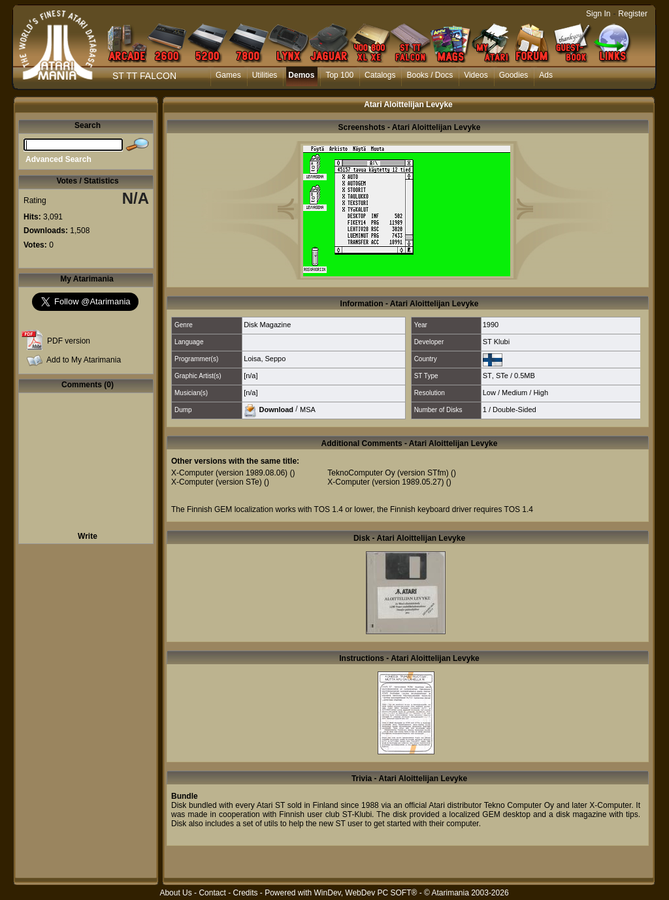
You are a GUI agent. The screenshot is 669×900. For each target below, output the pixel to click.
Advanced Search (58, 159)
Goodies (514, 75)
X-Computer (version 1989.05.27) (385, 482)
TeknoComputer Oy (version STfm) (387, 472)
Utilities (265, 75)
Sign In (598, 13)
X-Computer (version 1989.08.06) (229, 472)
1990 (490, 325)
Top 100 (339, 75)
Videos (475, 75)
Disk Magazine (267, 325)
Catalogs (380, 75)
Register (632, 13)
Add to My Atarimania (83, 359)
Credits (245, 892)
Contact (212, 892)
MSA (308, 409)
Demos (301, 75)
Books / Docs (429, 75)
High (540, 392)
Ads (546, 75)
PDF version (68, 341)
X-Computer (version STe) (216, 482)
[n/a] (250, 375)
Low (489, 392)
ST (487, 375)
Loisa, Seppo (265, 358)
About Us (175, 892)
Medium (514, 392)
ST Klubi (496, 342)
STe (502, 375)
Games (228, 75)
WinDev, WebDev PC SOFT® (365, 892)
